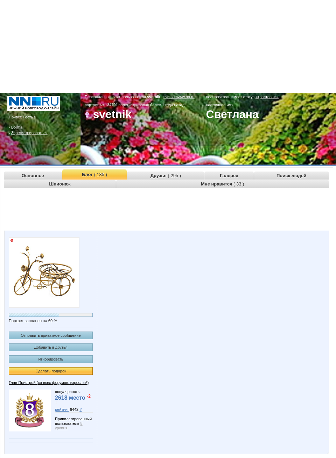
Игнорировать (50, 359)
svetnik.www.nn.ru (179, 97)
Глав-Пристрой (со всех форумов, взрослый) (49, 382)
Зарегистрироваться (29, 133)
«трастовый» (267, 97)
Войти (16, 127)
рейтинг (62, 409)
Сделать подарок (50, 371)
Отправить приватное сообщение (50, 335)
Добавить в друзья (50, 347)
